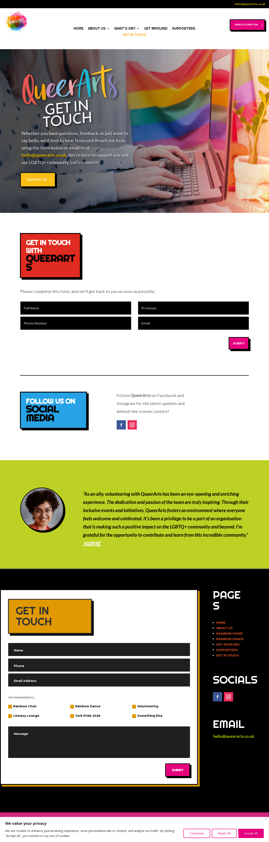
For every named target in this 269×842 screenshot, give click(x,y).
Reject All (224, 833)
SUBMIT (239, 343)
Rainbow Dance (85, 706)
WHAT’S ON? (124, 28)
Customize (197, 833)
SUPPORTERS (183, 28)
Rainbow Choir (22, 706)
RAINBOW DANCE (230, 639)
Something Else (147, 716)
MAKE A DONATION (241, 27)
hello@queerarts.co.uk (250, 4)
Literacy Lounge (23, 716)
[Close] (266, 819)
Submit (177, 770)
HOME (78, 28)
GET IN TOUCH (134, 35)
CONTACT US (36, 180)
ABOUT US (96, 28)
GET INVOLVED (155, 28)
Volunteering (145, 706)
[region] (134, 829)
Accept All (251, 833)
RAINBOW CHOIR (229, 633)
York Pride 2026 (85, 716)
